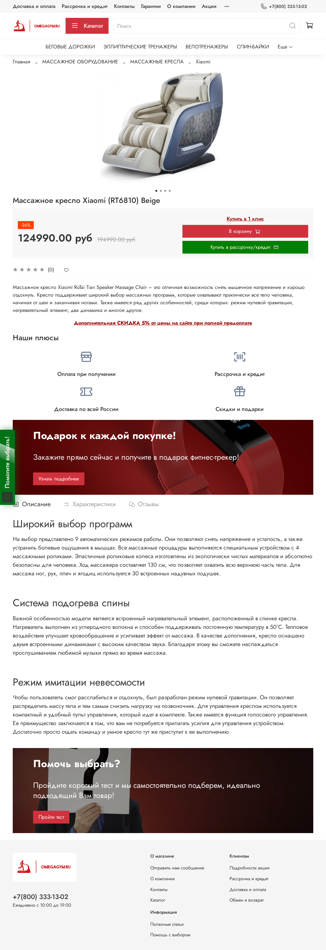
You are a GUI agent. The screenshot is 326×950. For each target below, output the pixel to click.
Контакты (124, 6)
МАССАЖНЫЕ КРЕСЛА (157, 61)
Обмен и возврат (247, 900)
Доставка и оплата (34, 6)
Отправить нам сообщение (177, 868)
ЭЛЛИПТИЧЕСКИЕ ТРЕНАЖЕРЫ (140, 46)
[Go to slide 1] (156, 191)
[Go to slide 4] (170, 191)
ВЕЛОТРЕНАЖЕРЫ (207, 46)
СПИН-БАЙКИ (253, 46)
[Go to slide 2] (161, 191)
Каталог (87, 26)
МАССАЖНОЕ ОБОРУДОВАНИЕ (80, 61)
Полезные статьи (167, 924)
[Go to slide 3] (165, 191)
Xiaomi (203, 61)
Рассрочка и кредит (85, 6)
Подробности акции (250, 868)
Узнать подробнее (59, 478)
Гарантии (151, 6)
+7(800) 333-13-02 (283, 6)
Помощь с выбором (170, 935)
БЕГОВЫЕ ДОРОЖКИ (70, 46)
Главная (21, 61)
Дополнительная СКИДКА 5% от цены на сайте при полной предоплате (163, 323)
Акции (209, 6)
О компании (181, 6)
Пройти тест (51, 817)
